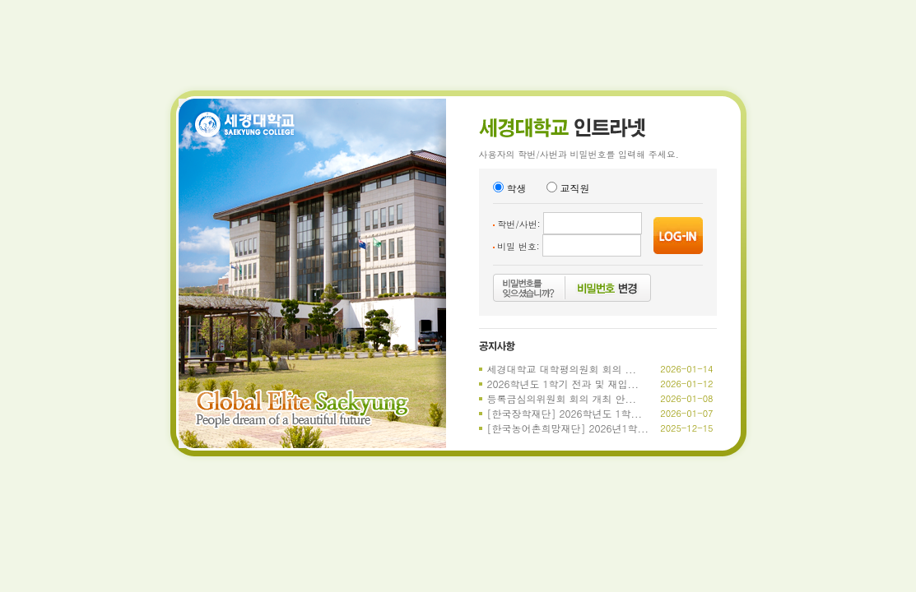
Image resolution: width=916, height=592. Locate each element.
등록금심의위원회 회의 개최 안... (562, 398)
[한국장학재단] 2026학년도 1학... (565, 413)
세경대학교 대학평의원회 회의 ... (562, 369)
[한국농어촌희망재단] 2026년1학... (568, 428)
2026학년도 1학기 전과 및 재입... (563, 384)
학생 (510, 188)
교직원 (568, 188)
